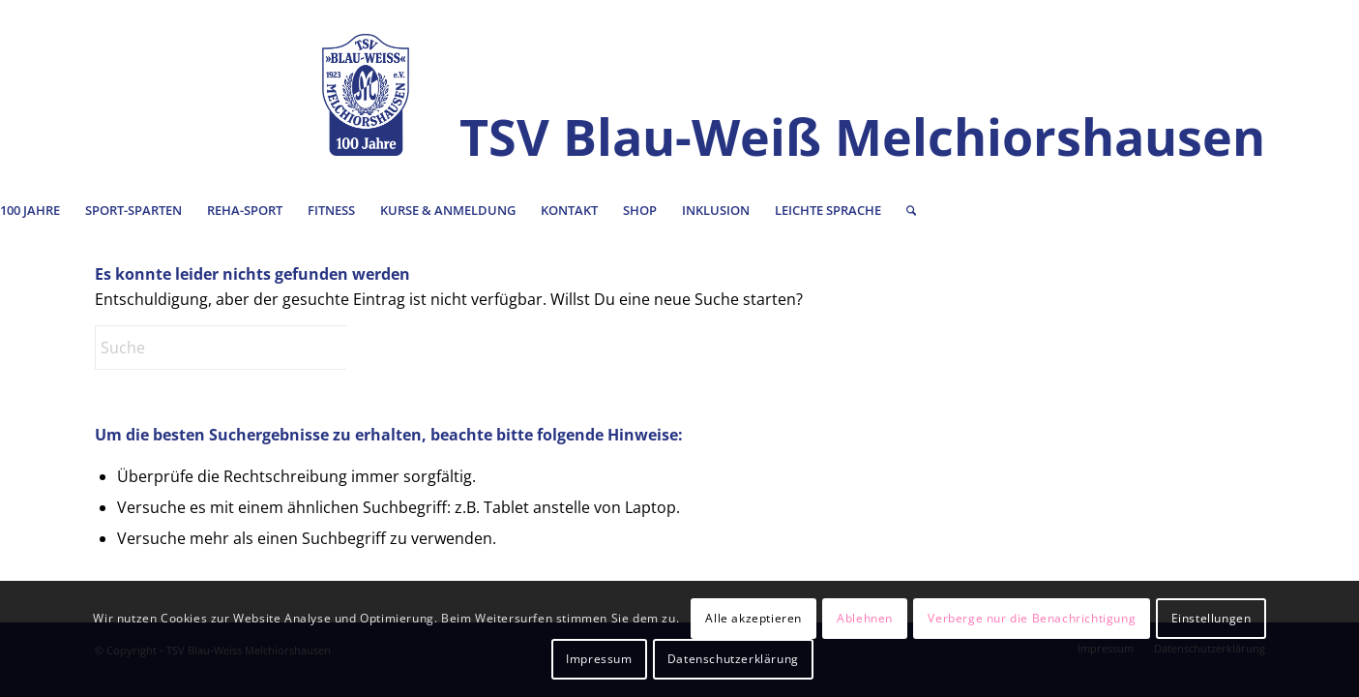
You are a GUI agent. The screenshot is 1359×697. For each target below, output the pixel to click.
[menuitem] (133, 210)
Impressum (599, 659)
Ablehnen (865, 618)
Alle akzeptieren (753, 618)
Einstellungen (1211, 618)
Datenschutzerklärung (733, 659)
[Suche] (911, 210)
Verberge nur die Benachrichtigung (1032, 618)
